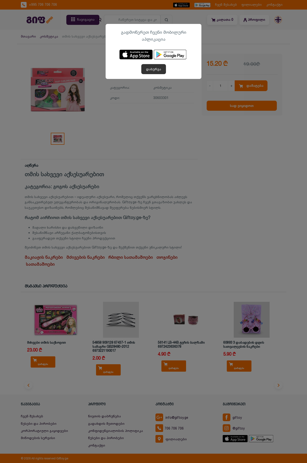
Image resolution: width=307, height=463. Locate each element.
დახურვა (153, 69)
